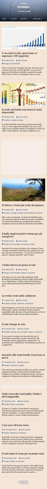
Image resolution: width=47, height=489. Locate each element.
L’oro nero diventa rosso (15, 425)
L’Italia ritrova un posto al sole (19, 264)
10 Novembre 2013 (9, 458)
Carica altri (23, 482)
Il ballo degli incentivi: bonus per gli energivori (22, 235)
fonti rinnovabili (15, 64)
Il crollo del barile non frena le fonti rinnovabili (22, 111)
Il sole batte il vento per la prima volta (23, 453)
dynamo (23, 7)
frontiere (23, 273)
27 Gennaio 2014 (8, 329)
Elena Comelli (25, 11)
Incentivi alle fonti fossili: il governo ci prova (23, 356)
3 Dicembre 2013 (8, 362)
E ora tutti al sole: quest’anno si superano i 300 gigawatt (19, 54)
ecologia (14, 213)
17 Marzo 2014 (8, 300)
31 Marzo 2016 (8, 60)
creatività (14, 120)
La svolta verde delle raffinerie (19, 295)
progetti (32, 244)
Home (4, 19)
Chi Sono (13, 19)
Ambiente (7, 120)
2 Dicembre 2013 (8, 401)
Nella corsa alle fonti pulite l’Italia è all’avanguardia (22, 395)
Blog (23, 3)
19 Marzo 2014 (8, 241)
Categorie (37, 19)
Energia (6, 64)
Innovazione (38, 213)
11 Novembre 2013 (9, 430)
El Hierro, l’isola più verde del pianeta (23, 205)
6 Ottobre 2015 (8, 210)
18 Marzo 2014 (8, 269)
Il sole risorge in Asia (13, 324)
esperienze (20, 303)
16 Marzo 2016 (8, 117)
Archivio (23, 19)
